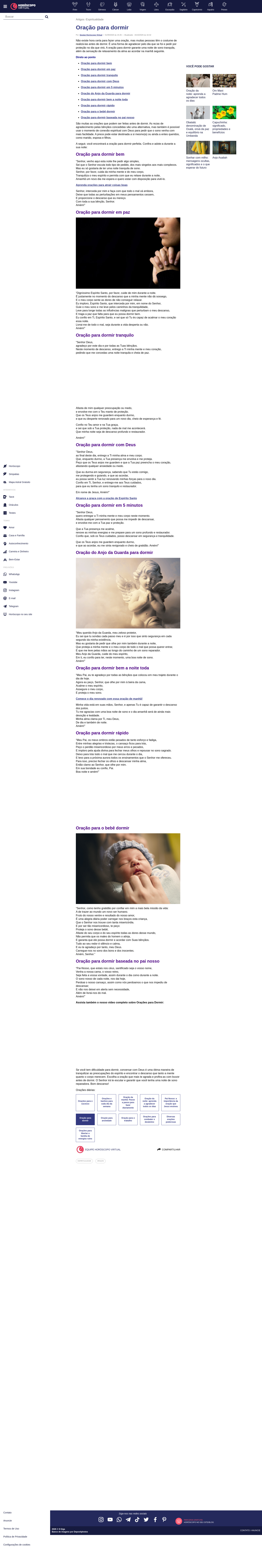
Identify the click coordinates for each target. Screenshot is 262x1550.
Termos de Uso (11, 1528)
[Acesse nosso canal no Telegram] (128, 1520)
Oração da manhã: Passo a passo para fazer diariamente (128, 1102)
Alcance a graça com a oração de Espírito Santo (106, 498)
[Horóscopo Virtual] (23, 6)
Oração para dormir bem (96, 63)
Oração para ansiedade (106, 1119)
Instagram (11, 590)
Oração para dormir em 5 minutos (102, 87)
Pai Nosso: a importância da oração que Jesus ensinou (171, 1102)
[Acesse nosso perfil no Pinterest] (164, 1520)
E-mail (9, 598)
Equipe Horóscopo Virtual (91, 35)
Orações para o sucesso (85, 1102)
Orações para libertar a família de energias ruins (85, 1135)
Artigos (80, 19)
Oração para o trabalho (128, 1119)
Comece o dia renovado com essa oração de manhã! (109, 698)
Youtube (10, 582)
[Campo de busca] (23, 17)
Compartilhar (168, 1150)
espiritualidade (84, 1161)
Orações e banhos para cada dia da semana (107, 1102)
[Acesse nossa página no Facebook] (155, 1520)
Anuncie (7, 1520)
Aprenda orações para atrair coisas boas (101, 185)
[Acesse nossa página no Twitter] (146, 1520)
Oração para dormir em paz (98, 69)
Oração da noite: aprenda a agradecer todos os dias (149, 1102)
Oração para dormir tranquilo (99, 75)
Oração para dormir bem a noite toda (104, 99)
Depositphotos (81, 1532)
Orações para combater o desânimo (149, 1119)
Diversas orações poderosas (171, 1119)
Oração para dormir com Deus (100, 81)
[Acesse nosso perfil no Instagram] (101, 1520)
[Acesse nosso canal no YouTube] (110, 1520)
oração (100, 1161)
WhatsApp (11, 574)
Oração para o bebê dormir (98, 111)
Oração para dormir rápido (98, 105)
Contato (7, 1512)
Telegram (11, 606)
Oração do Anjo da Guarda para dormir (105, 93)
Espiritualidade (95, 19)
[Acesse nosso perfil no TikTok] (137, 1520)
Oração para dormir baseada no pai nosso (107, 117)
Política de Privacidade (15, 1536)
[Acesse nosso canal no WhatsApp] (119, 1520)
